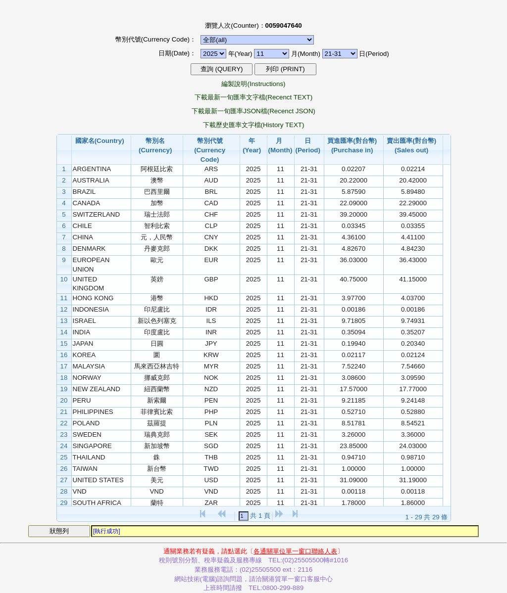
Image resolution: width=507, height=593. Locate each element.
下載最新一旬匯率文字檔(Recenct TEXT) (253, 97)
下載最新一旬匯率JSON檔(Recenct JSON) (253, 111)
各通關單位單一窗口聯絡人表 (295, 551)
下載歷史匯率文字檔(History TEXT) (253, 125)
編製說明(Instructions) (253, 84)
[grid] (250, 337)
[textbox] (244, 516)
